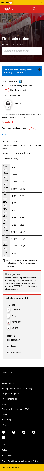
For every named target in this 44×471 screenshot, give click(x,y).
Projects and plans (10, 394)
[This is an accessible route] (20, 81)
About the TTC (9, 383)
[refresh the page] (7, 122)
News (4, 414)
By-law (4, 450)
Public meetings (9, 399)
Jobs (4, 404)
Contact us (7, 372)
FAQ (4, 425)
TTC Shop (6, 419)
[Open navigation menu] (39, 9)
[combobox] (22, 51)
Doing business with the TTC (15, 409)
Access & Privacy (8, 455)
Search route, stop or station (15, 44)
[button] (22, 2)
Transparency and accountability (17, 388)
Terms (4, 445)
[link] (22, 71)
